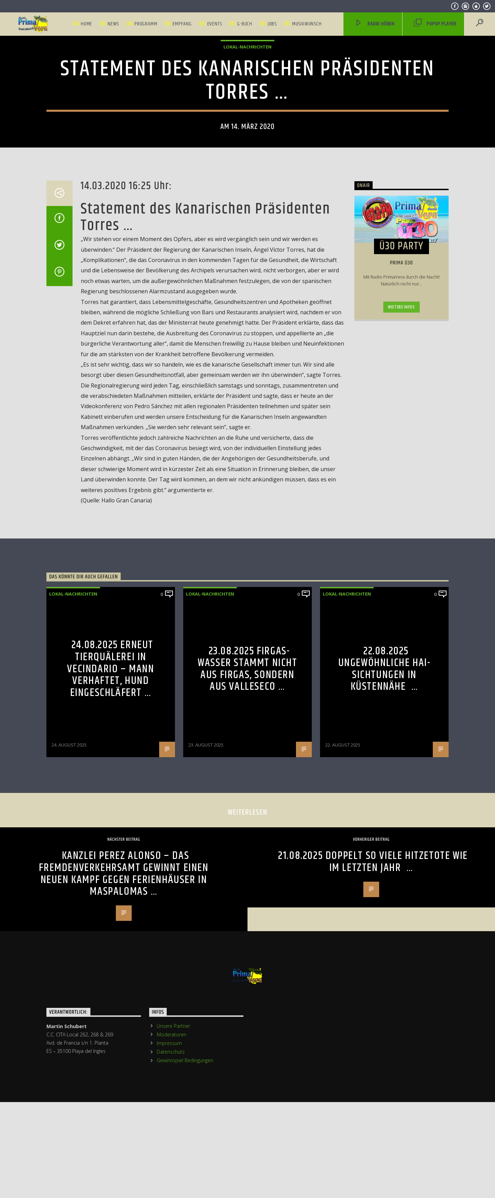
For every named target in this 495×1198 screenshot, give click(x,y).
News (113, 24)
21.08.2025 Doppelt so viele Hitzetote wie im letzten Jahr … (373, 1133)
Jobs (272, 24)
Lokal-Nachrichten (247, 170)
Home (86, 24)
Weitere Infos (401, 578)
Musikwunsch (307, 24)
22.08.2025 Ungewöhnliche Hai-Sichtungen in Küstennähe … (384, 940)
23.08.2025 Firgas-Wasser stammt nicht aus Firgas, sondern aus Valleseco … (247, 940)
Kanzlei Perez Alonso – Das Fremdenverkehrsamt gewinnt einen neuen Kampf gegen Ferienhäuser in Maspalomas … (123, 1145)
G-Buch (244, 24)
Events (214, 24)
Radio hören (375, 24)
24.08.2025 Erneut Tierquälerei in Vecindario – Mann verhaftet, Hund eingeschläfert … (110, 940)
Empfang (182, 24)
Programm (145, 24)
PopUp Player (435, 24)
